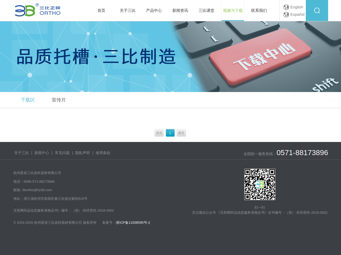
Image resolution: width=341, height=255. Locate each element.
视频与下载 (305, 100)
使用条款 (103, 153)
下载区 (28, 100)
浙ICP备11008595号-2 (133, 223)
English (296, 7)
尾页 (181, 133)
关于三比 (21, 153)
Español (297, 14)
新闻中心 (41, 153)
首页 (159, 133)
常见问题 (62, 153)
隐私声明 (82, 153)
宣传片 (59, 100)
